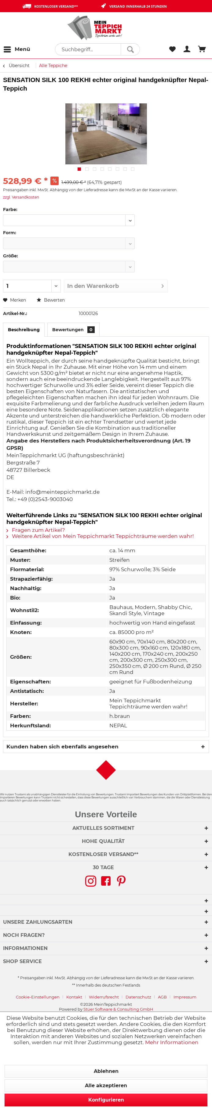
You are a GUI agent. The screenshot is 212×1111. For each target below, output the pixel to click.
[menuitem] (16, 49)
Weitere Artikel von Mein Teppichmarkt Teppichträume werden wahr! (100, 536)
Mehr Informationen (172, 1042)
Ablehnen (106, 1071)
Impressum (185, 997)
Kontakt (74, 997)
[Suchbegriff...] (97, 49)
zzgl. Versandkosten (21, 197)
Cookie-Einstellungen (38, 997)
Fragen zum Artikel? (35, 530)
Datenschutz (138, 997)
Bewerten (51, 300)
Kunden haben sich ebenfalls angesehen (62, 747)
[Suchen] (130, 49)
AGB (162, 997)
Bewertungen (73, 329)
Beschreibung (24, 329)
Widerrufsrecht (104, 997)
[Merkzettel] (172, 49)
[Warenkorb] (202, 49)
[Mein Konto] (187, 49)
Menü (17, 48)
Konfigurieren (106, 1100)
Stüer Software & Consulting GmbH (118, 1009)
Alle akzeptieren (106, 1085)
